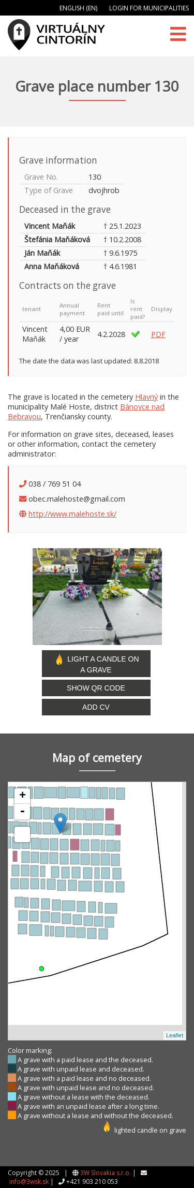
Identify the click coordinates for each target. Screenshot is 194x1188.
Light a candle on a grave (96, 663)
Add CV (96, 707)
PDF (158, 334)
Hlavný (146, 397)
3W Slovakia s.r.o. (105, 1172)
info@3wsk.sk (29, 1181)
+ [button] (22, 796)
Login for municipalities (149, 8)
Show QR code (96, 688)
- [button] (22, 811)
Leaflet (174, 1035)
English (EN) (78, 8)
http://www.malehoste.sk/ (72, 514)
